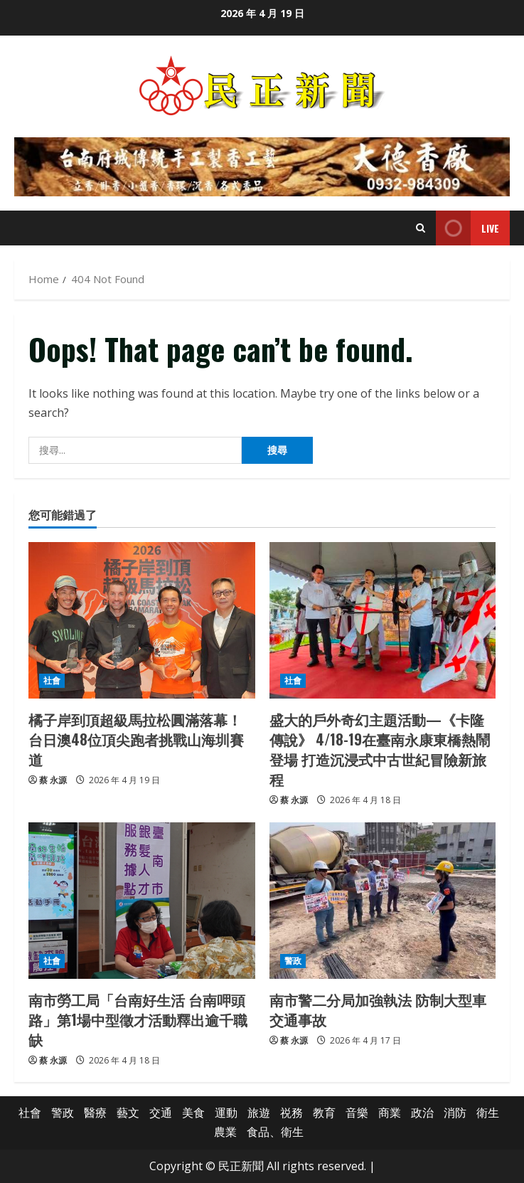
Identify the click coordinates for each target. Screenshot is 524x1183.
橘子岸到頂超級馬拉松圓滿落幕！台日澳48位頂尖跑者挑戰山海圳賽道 (136, 739)
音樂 (357, 1112)
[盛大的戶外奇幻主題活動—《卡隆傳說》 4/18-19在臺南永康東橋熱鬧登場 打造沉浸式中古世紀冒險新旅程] (382, 620)
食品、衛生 (275, 1132)
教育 (324, 1112)
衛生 (487, 1112)
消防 (455, 1112)
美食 (193, 1112)
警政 (292, 961)
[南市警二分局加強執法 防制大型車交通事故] (382, 900)
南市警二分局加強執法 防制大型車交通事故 (377, 1009)
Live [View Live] (467, 228)
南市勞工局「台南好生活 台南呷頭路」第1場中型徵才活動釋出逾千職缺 (137, 1019)
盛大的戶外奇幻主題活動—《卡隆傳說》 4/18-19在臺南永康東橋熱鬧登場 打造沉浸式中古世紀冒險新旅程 (379, 749)
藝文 (128, 1112)
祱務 (291, 1112)
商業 (389, 1112)
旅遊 (258, 1112)
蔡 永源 (53, 780)
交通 (160, 1112)
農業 (225, 1132)
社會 (51, 680)
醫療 (95, 1112)
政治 (422, 1112)
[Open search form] (420, 228)
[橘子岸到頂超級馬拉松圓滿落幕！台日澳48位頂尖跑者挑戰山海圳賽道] (141, 620)
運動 (226, 1112)
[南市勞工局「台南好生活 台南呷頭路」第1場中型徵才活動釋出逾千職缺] (141, 900)
